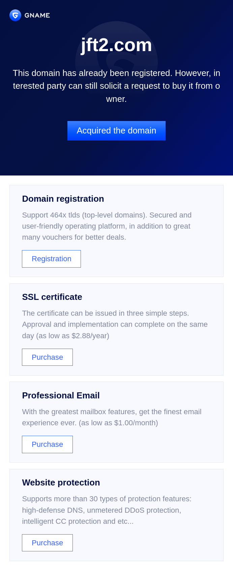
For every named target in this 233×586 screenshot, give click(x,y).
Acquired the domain (116, 130)
